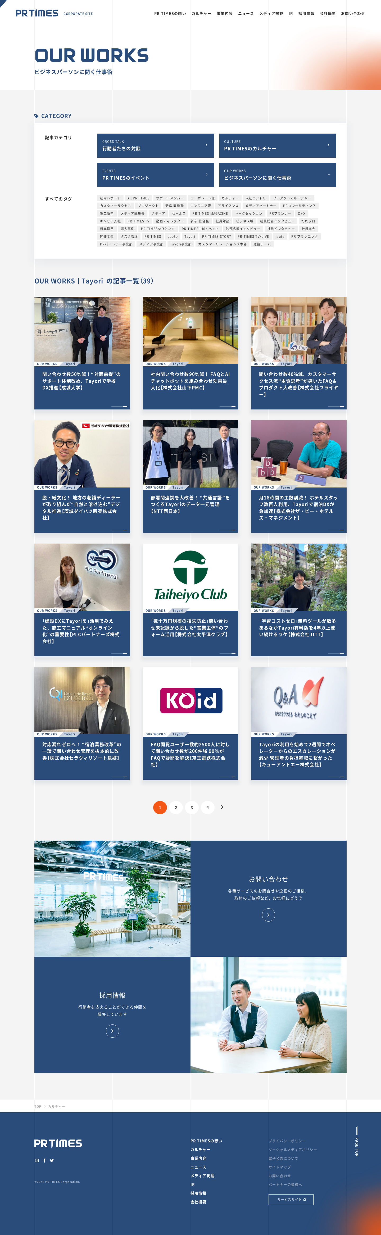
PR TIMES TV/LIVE (253, 236)
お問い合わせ (353, 13)
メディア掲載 (271, 13)
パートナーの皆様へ (285, 1184)
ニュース (246, 13)
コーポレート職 (202, 198)
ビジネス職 (244, 221)
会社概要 (328, 13)
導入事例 (128, 228)
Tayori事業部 (181, 244)
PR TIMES (152, 236)
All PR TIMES (139, 198)
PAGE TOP (357, 1146)
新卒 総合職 (199, 221)
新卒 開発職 (174, 205)
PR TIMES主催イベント (200, 228)
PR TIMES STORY (216, 236)
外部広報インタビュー (243, 228)
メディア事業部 (151, 244)
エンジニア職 (200, 205)
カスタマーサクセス (115, 205)
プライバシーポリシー (287, 1140)
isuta (280, 236)
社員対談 (223, 221)
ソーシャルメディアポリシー (293, 1149)
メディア (158, 213)
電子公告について (283, 1158)
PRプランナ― (280, 213)
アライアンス (228, 205)
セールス (179, 213)
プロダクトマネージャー (292, 198)
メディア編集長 (133, 213)
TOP (38, 1106)
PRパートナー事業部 (116, 244)
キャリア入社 (110, 221)
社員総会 (309, 228)
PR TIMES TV (138, 221)
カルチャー (202, 13)
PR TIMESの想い (170, 13)
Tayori (190, 236)
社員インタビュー (281, 228)
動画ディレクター (170, 221)
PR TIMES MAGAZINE (210, 213)
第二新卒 (107, 213)
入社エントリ (256, 198)
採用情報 (306, 13)
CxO (301, 213)
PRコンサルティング (299, 205)
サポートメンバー (170, 198)
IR (291, 13)
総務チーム (262, 244)
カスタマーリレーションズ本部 (222, 244)
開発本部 (107, 236)
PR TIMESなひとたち (158, 228)
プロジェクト (148, 205)
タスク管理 (129, 236)
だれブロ (308, 221)
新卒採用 (107, 228)
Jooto (173, 236)
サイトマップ (280, 1166)
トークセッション (249, 213)
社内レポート (110, 198)
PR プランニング (304, 236)
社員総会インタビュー (277, 221)
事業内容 (225, 13)
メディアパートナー (260, 205)
